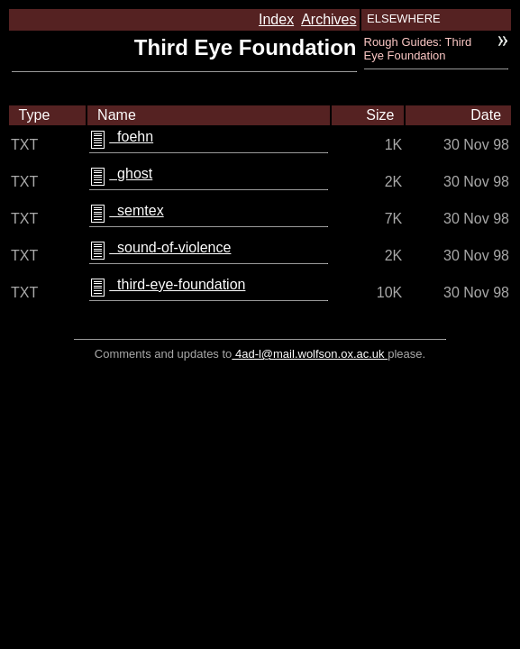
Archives (328, 19)
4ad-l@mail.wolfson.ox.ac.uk (310, 354)
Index (276, 19)
